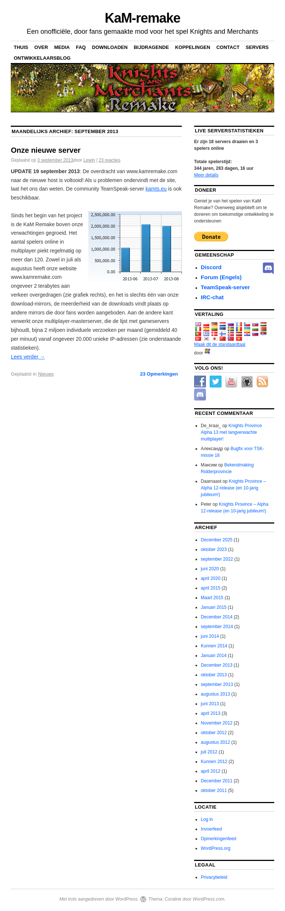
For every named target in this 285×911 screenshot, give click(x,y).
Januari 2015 (213, 607)
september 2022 (217, 559)
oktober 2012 (214, 732)
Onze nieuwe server (46, 150)
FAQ (81, 47)
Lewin (89, 160)
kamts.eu (156, 189)
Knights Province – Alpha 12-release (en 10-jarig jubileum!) (233, 488)
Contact (228, 47)
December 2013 (216, 665)
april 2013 (210, 713)
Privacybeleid (214, 877)
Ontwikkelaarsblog (42, 58)
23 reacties (110, 160)
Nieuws (46, 374)
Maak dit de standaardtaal (219, 344)
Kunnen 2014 (214, 645)
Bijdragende (151, 47)
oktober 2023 (214, 549)
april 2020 (210, 578)
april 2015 (210, 588)
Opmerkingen (159, 374)
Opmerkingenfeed (218, 838)
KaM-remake (142, 18)
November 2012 (216, 723)
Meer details (206, 175)
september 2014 (217, 626)
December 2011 (216, 780)
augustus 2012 (215, 742)
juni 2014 (210, 636)
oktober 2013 (214, 674)
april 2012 (210, 771)
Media (62, 47)
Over (41, 47)
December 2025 (216, 539)
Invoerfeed (211, 829)
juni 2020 (210, 568)
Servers (257, 47)
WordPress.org (215, 848)
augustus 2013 (215, 694)
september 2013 (217, 684)
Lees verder (28, 357)
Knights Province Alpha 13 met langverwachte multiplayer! (231, 432)
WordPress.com (208, 899)
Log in (207, 819)
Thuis (21, 47)
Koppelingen (192, 47)
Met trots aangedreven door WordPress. (98, 899)
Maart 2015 (212, 597)
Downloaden (110, 47)
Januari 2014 (213, 655)
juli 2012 (209, 752)
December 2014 (216, 617)
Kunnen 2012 (214, 761)
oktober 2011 (214, 790)
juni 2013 (210, 703)
